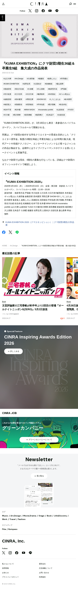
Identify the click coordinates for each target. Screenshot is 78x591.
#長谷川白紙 (19, 89)
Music (5, 516)
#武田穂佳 (29, 104)
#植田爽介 (39, 115)
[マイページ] (3, 4)
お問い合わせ (44, 573)
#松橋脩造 (48, 84)
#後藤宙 (41, 79)
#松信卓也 (63, 104)
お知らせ (5, 573)
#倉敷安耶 (7, 99)
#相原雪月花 (52, 89)
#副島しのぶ (52, 79)
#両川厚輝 (17, 115)
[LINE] (56, 11)
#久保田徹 (30, 79)
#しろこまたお (55, 99)
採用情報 (5, 568)
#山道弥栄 (60, 110)
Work (4, 519)
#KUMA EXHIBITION (11, 84)
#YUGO (70, 110)
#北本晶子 (50, 115)
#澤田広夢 (29, 99)
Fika (4, 529)
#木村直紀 (52, 94)
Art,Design (14, 246)
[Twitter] (30, 11)
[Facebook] (43, 11)
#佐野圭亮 (26, 84)
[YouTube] (50, 11)
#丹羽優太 (64, 79)
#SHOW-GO (41, 99)
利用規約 (42, 577)
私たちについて (8, 564)
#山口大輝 (7, 79)
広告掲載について (45, 568)
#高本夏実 (18, 99)
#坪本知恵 (40, 104)
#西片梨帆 (52, 104)
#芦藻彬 (64, 89)
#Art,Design (19, 79)
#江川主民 (18, 94)
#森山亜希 (60, 84)
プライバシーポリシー (10, 577)
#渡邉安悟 (7, 89)
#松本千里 (7, 110)
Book (49, 516)
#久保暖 (30, 89)
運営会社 (42, 564)
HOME (4, 246)
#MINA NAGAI (29, 110)
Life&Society (60, 516)
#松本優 (18, 110)
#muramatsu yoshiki (45, 110)
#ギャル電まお (64, 94)
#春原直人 (7, 104)
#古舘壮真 (61, 115)
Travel (12, 519)
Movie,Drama (29, 516)
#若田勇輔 (28, 115)
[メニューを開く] (75, 4)
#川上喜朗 (40, 89)
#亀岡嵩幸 (40, 94)
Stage (41, 516)
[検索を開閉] (70, 4)
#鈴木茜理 (68, 99)
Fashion (21, 519)
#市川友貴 (7, 94)
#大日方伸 (29, 94)
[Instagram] (36, 11)
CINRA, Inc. (13, 541)
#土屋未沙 (37, 84)
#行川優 (6, 115)
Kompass (12, 529)
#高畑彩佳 (18, 104)
